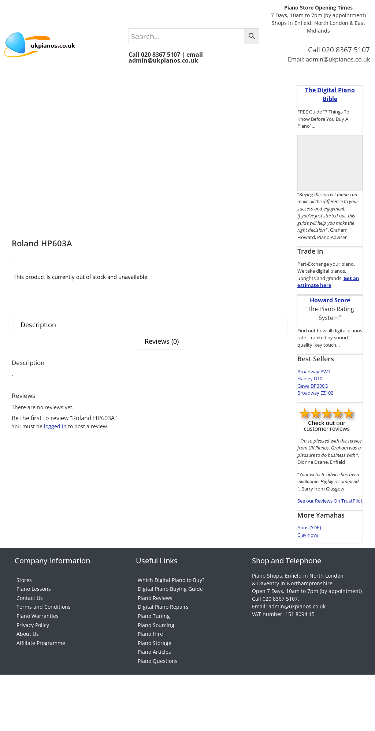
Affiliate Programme (40, 685)
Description (36, 358)
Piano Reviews (155, 611)
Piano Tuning (154, 641)
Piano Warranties (37, 641)
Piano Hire (150, 670)
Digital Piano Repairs (163, 626)
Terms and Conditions (43, 626)
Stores (24, 582)
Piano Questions (158, 714)
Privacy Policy (32, 655)
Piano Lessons (33, 597)
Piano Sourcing (156, 655)
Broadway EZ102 (315, 392)
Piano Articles (154, 699)
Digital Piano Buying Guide (170, 597)
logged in (55, 457)
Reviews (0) (164, 373)
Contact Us (29, 611)
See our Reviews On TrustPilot (330, 500)
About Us (27, 670)
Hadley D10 (309, 378)
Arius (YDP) (309, 527)
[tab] (150, 358)
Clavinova (308, 535)
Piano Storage (154, 685)
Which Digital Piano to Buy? (171, 582)
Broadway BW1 (313, 371)
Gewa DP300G (312, 386)
